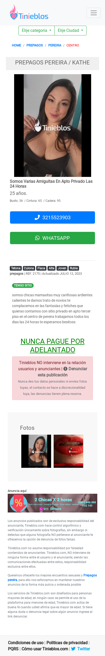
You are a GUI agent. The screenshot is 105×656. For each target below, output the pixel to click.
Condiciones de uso (25, 642)
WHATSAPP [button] (52, 238)
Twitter (80, 649)
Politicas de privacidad (67, 642)
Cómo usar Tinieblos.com (45, 649)
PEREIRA (54, 45)
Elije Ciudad (69, 30)
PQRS (13, 649)
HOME (16, 45)
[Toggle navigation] (94, 13)
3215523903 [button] (53, 217)
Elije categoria (35, 30)
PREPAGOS (34, 45)
